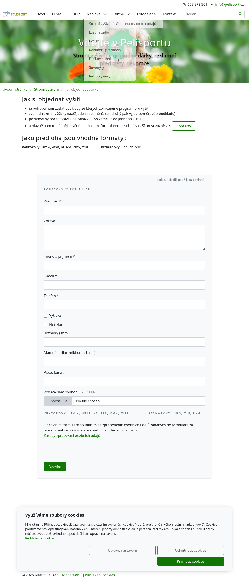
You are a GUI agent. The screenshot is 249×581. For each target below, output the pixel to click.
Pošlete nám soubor (69, 392)
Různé (122, 14)
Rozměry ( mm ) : (57, 333)
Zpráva (51, 220)
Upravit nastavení (115, 561)
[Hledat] (241, 14)
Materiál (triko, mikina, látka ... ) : (70, 352)
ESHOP (74, 14)
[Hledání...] (210, 14)
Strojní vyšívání (46, 89)
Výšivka (55, 315)
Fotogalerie (146, 14)
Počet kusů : (54, 372)
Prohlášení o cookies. (40, 549)
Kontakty (183, 126)
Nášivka (55, 324)
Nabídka (97, 14)
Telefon (51, 295)
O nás (56, 14)
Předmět (52, 201)
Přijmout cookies (202, 561)
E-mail (50, 276)
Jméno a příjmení (59, 256)
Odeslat (54, 466)
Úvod (40, 14)
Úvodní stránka (15, 89)
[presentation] (77, 450)
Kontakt (169, 14)
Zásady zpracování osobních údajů (72, 435)
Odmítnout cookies (159, 561)
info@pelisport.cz (229, 4)
